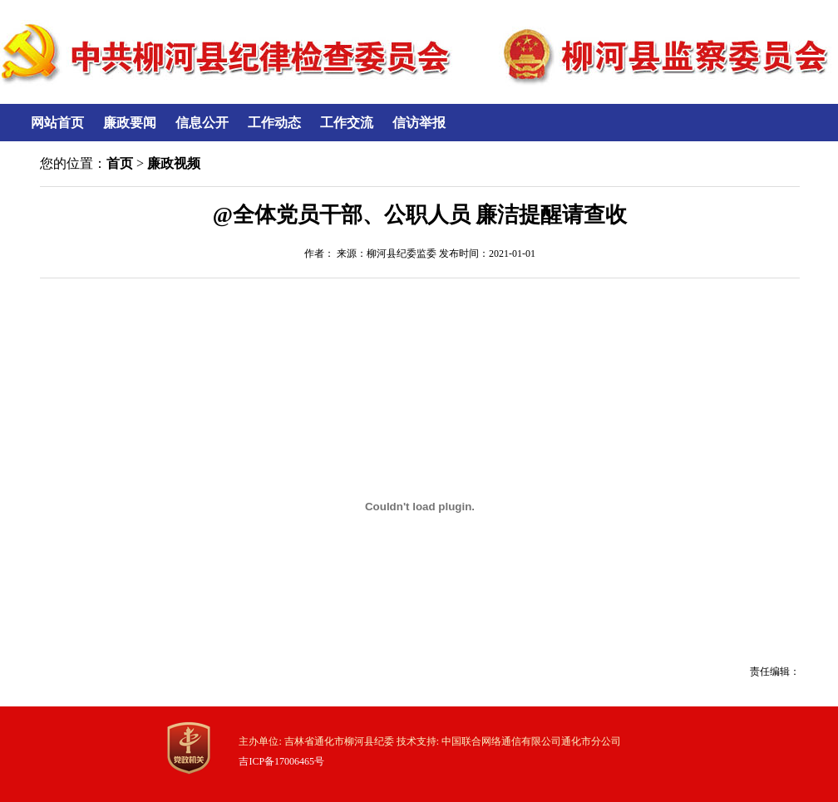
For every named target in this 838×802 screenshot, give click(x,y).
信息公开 (202, 123)
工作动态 (274, 123)
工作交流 (346, 123)
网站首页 (57, 123)
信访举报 (419, 123)
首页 (119, 163)
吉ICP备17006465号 (281, 761)
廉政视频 (173, 163)
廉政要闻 (129, 123)
